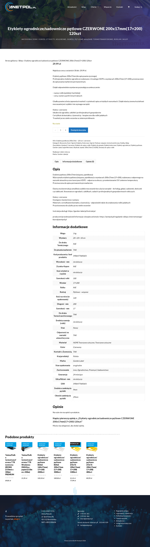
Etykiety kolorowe (110, 145)
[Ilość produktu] (60, 130)
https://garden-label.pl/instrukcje (34, 211)
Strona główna (11, 60)
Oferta (96, 7)
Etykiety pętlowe (136, 145)
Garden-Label (57, 147)
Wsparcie (107, 7)
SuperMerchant (67, 147)
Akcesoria (27, 39)
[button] (138, 7)
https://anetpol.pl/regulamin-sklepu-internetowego (73, 217)
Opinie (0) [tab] (42, 161)
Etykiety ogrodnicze (123, 145)
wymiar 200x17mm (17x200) (89, 147)
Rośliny (118, 39)
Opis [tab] (9, 161)
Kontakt (119, 7)
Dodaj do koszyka (78, 130)
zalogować (18, 425)
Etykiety (50, 39)
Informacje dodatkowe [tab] (24, 161)
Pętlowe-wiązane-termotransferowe (94, 39)
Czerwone (70, 145)
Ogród (70, 39)
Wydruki (76, 147)
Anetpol (64, 145)
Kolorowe (61, 39)
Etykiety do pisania (97, 145)
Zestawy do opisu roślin (106, 147)
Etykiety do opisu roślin (82, 145)
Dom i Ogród (39, 39)
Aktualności (71, 7)
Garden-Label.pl (63, 154)
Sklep (83, 7)
